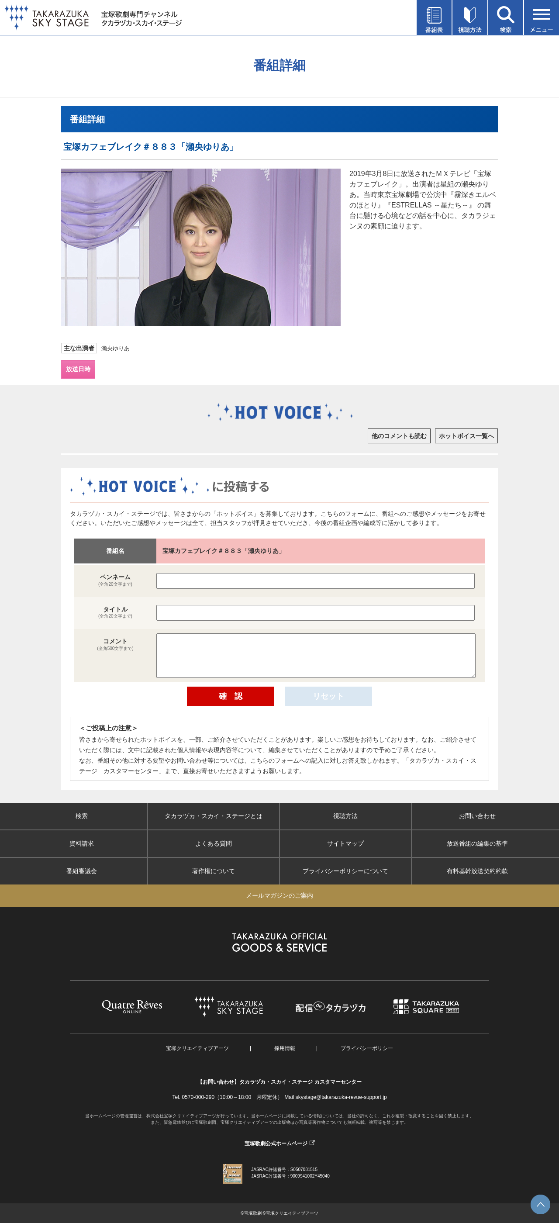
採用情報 (284, 1048)
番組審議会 (81, 870)
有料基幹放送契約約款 (477, 870)
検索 (82, 815)
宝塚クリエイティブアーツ (197, 1048)
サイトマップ (345, 843)
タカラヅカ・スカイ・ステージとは (213, 815)
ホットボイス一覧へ (466, 435)
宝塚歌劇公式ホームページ (276, 1143)
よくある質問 (213, 843)
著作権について (213, 870)
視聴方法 (345, 815)
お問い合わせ (477, 815)
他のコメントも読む (399, 435)
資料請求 (81, 843)
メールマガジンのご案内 (279, 895)
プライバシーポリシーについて (345, 870)
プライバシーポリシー (367, 1048)
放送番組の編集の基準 (477, 843)
